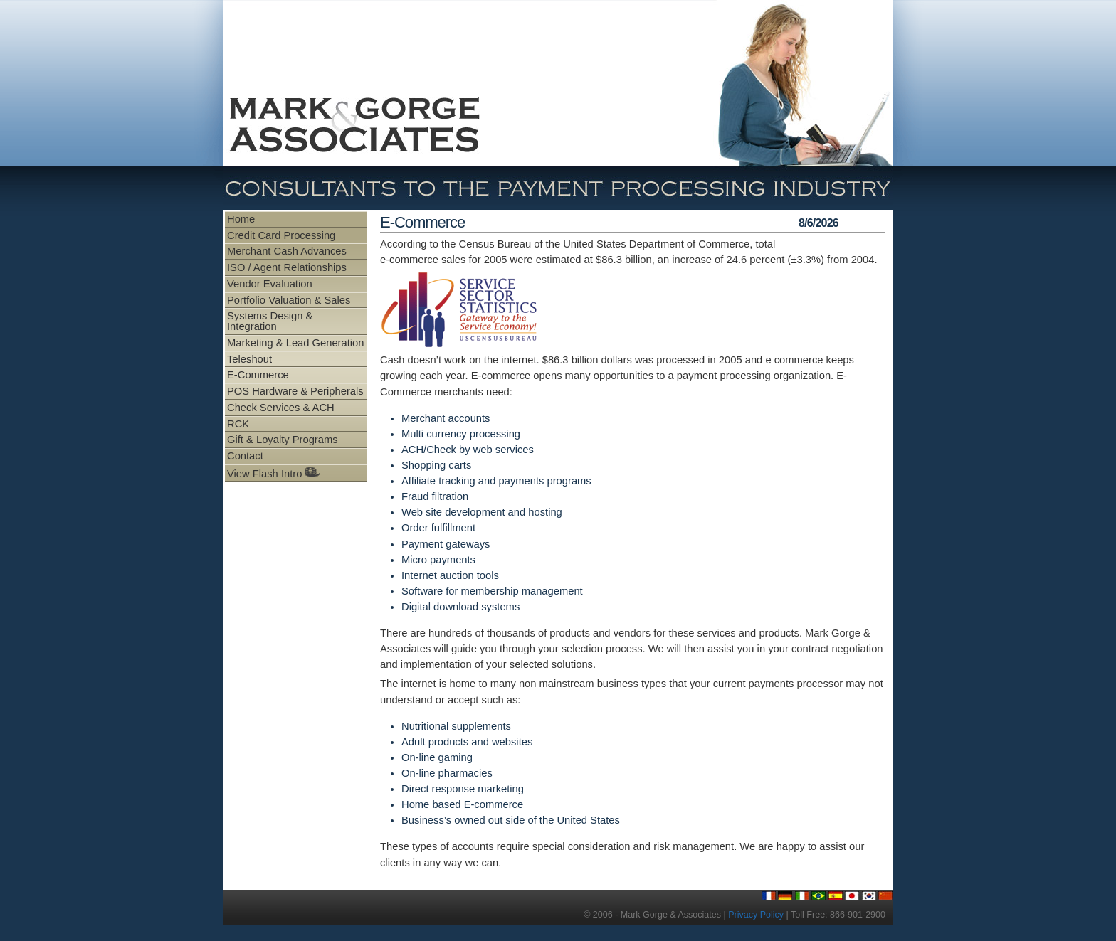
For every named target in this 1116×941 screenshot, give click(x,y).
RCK (238, 424)
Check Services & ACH (281, 407)
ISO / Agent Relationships (287, 267)
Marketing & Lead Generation (295, 343)
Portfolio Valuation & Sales (288, 300)
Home (241, 219)
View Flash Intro (273, 473)
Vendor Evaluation (269, 283)
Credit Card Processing (281, 235)
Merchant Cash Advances (287, 251)
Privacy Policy (756, 915)
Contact (245, 456)
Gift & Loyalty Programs (282, 439)
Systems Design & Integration (269, 321)
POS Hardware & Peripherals (295, 391)
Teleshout (249, 359)
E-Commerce (258, 375)
